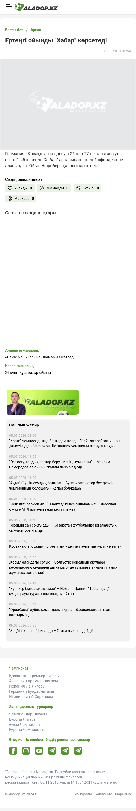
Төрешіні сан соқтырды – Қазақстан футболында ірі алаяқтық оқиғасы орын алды (63, 528)
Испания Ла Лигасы (27, 686)
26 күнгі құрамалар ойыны (28, 372)
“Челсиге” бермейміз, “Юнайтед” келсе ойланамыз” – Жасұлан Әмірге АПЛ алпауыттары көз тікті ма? (62, 506)
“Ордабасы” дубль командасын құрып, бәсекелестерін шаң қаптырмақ (59, 612)
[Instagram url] (26, 751)
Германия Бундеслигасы (31, 691)
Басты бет (14, 30)
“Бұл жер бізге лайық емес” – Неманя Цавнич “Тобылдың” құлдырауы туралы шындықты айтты (59, 591)
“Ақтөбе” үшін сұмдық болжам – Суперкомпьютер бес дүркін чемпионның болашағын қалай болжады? (61, 485)
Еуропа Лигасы (23, 719)
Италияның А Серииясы (31, 696)
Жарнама (123, 794)
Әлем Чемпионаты (26, 724)
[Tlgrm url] (65, 750)
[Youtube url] (39, 751)
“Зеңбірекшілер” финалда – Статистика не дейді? (51, 631)
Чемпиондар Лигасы (28, 714)
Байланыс (103, 794)
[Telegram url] (52, 750)
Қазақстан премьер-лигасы (34, 675)
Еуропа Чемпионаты (27, 729)
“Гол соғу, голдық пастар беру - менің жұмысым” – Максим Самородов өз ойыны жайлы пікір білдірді (59, 464)
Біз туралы (83, 794)
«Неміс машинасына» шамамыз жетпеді (39, 357)
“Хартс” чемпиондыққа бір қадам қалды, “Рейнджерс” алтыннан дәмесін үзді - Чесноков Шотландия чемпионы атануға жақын (64, 443)
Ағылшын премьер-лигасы (33, 681)
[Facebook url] (13, 751)
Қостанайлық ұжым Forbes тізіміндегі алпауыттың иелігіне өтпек (65, 546)
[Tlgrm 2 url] (78, 750)
